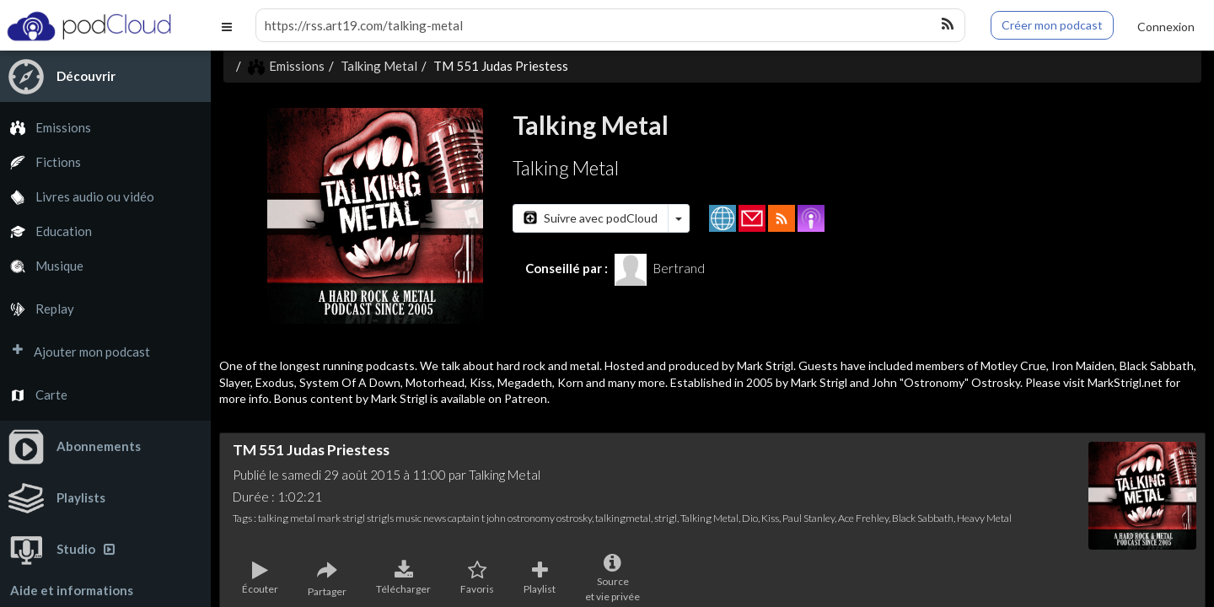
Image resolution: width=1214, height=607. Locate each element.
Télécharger (403, 578)
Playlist (540, 578)
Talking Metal (379, 65)
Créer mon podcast (1052, 25)
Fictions (40, 162)
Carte (33, 395)
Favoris (477, 578)
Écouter (260, 578)
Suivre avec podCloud (591, 218)
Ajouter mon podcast (75, 352)
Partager (327, 579)
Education (46, 231)
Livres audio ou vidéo (77, 197)
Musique (41, 266)
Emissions (45, 127)
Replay (37, 309)
